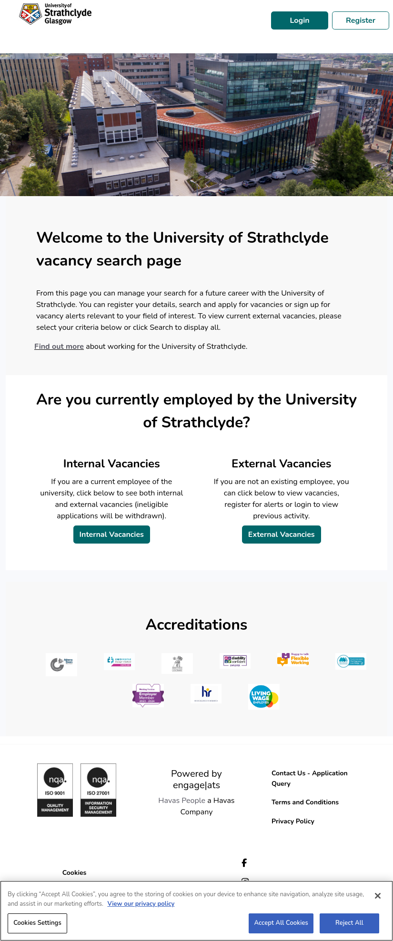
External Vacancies (281, 534)
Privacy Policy (293, 821)
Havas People (181, 800)
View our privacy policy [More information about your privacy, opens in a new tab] (140, 904)
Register (360, 20)
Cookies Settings (37, 923)
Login (299, 20)
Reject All (349, 923)
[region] (196, 911)
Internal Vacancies (112, 534)
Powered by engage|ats (196, 779)
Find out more (59, 346)
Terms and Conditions (305, 802)
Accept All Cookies (281, 923)
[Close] (377, 895)
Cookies (74, 872)
